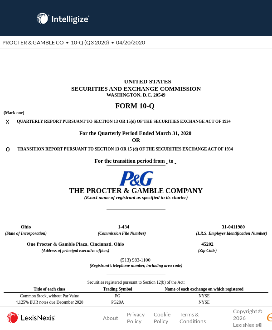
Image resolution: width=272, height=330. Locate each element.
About (110, 318)
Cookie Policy (162, 318)
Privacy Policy (136, 318)
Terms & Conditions (193, 318)
